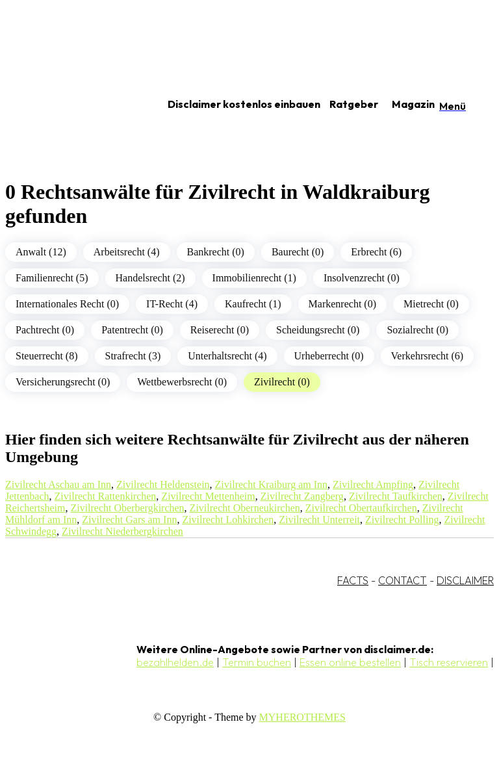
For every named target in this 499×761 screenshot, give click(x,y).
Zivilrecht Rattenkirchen (106, 496)
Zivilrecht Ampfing (373, 484)
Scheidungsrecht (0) (317, 329)
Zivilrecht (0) (282, 381)
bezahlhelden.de (175, 662)
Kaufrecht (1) (253, 303)
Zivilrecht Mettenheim (208, 496)
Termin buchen (256, 662)
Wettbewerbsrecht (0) (182, 381)
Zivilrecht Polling (402, 519)
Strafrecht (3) (133, 355)
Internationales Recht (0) (67, 303)
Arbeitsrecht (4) (127, 251)
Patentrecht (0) (132, 329)
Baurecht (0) (298, 251)
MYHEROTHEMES (302, 717)
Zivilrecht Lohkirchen (228, 519)
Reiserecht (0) (219, 329)
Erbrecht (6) (376, 251)
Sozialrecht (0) (417, 329)
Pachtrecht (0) (45, 329)
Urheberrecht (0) (329, 355)
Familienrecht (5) (52, 277)
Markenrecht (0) (342, 303)
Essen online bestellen (350, 662)
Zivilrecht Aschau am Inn (58, 484)
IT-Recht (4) (172, 303)
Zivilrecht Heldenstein (163, 484)
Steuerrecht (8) (47, 355)
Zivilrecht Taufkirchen (395, 496)
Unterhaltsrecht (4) (227, 355)
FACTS (352, 580)
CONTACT (402, 580)
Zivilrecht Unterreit (319, 519)
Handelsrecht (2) (150, 277)
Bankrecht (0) (215, 251)
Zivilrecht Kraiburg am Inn (271, 484)
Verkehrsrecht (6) (427, 355)
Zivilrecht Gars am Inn (129, 519)
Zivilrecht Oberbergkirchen (127, 507)
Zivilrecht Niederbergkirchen (122, 531)
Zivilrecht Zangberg (302, 496)
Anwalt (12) (41, 251)
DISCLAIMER (465, 580)
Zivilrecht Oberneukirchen (245, 507)
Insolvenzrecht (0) (362, 277)
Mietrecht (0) (431, 303)
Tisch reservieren (448, 662)
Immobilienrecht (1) (254, 277)
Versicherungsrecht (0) (63, 381)
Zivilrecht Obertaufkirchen (361, 507)
